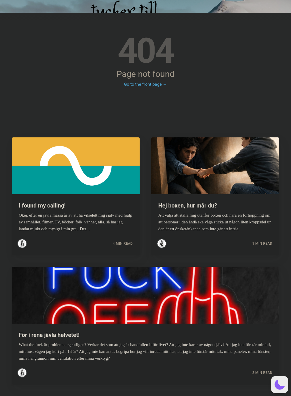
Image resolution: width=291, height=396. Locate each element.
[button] (279, 384)
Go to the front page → (145, 84)
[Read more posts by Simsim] (22, 243)
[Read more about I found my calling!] (76, 165)
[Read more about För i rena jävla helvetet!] (145, 295)
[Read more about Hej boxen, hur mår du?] (215, 165)
